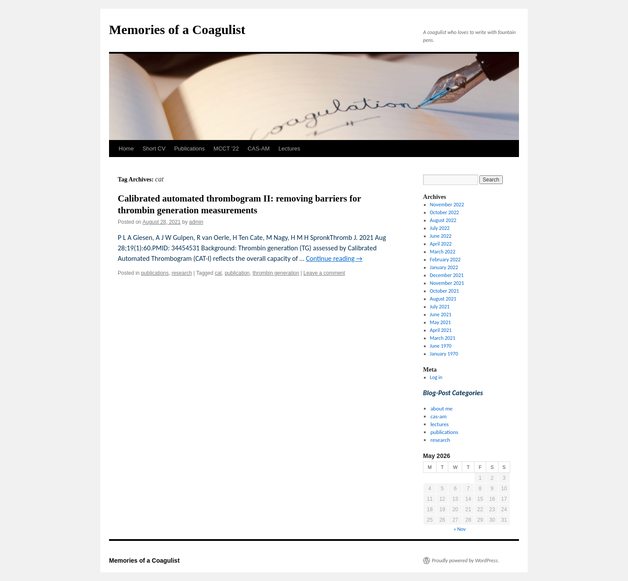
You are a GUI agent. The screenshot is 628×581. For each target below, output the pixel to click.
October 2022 (444, 212)
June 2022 (440, 236)
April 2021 (441, 330)
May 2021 (440, 322)
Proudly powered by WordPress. (465, 560)
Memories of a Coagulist (177, 29)
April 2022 (441, 244)
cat (218, 273)
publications (154, 273)
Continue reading (334, 258)
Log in (436, 377)
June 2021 (440, 314)
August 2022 (443, 220)
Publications (189, 148)
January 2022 (444, 267)
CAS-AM (259, 148)
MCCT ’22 (226, 148)
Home (126, 148)
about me (441, 408)
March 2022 (442, 252)
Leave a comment (324, 273)
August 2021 (443, 299)
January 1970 (444, 354)
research (181, 273)
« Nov (460, 529)
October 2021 (444, 291)
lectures (439, 424)
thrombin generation (276, 273)
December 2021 (447, 275)
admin (196, 222)
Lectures (289, 148)
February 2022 (445, 259)
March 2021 (442, 338)
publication (237, 273)
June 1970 (440, 346)
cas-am (438, 416)
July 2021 (440, 307)
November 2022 (447, 205)
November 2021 (447, 283)
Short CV (154, 148)
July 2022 (440, 228)
